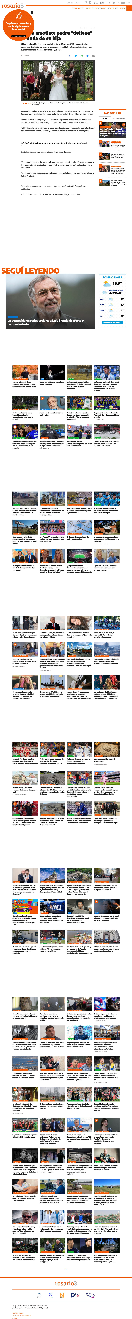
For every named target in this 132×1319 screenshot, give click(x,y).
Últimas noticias (78, 8)
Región (94, 8)
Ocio (116, 8)
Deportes (111, 8)
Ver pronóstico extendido (112, 323)
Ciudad (88, 8)
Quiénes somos (17, 1313)
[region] (66, 19)
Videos (122, 8)
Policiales (102, 8)
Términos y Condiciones (21, 1316)
